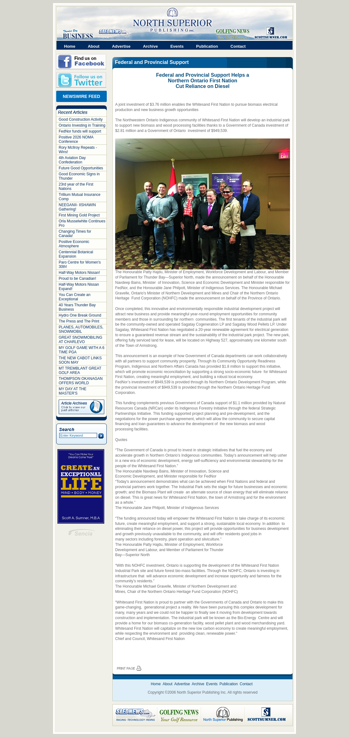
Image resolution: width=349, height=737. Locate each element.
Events (177, 46)
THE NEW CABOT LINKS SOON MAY (80, 360)
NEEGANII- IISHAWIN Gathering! (77, 207)
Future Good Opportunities (81, 168)
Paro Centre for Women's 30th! (80, 264)
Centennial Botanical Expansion (76, 254)
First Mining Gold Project (79, 215)
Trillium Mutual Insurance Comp (80, 196)
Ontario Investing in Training (82, 125)
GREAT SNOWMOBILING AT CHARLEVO (80, 339)
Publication (207, 46)
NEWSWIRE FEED (81, 96)
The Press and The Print (79, 321)
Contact (237, 46)
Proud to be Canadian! (77, 278)
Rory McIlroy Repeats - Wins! (78, 149)
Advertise (121, 46)
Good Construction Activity (81, 119)
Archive (150, 46)
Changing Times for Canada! (75, 233)
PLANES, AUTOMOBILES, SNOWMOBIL (81, 329)
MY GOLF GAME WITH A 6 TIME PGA (81, 350)
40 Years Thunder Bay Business (77, 307)
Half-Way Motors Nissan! (79, 272)
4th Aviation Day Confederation (72, 160)
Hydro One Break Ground (80, 315)
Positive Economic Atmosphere (74, 244)
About (94, 46)
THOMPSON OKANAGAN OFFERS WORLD (81, 380)
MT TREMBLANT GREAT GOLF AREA (80, 370)
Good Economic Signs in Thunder (79, 176)
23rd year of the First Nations (76, 186)
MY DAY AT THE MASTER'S (72, 391)
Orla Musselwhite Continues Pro (82, 223)
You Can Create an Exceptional (75, 297)
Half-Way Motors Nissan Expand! (79, 286)
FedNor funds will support (80, 131)
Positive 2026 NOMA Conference (76, 139)
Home (69, 46)
